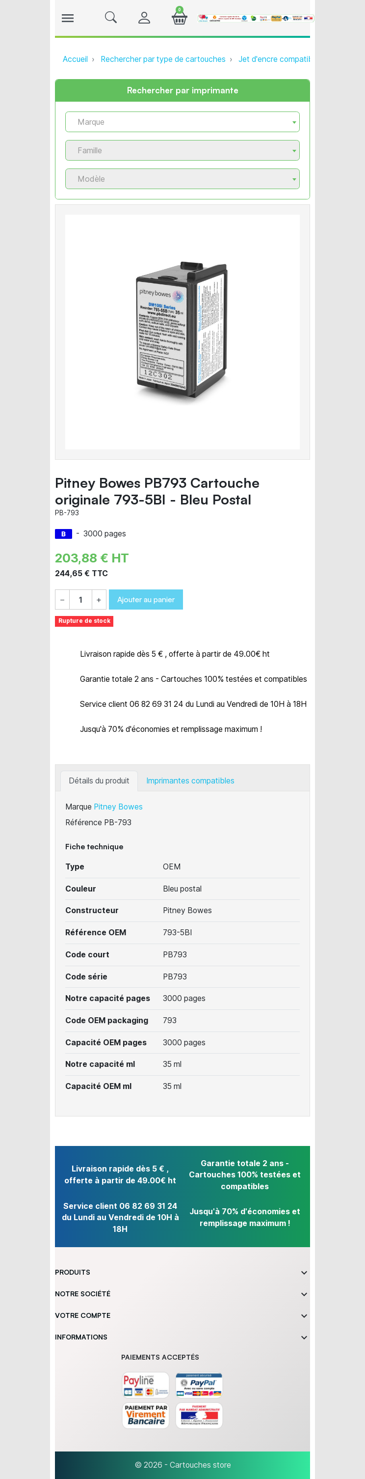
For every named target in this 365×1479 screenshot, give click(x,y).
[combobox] (182, 122)
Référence (83, 822)
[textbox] (179, 122)
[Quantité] (80, 600)
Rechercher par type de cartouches (163, 59)
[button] (111, 18)
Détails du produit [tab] (99, 780)
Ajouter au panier (146, 599)
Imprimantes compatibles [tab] (190, 780)
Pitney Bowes (118, 806)
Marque (78, 806)
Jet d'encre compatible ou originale (299, 59)
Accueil (75, 59)
